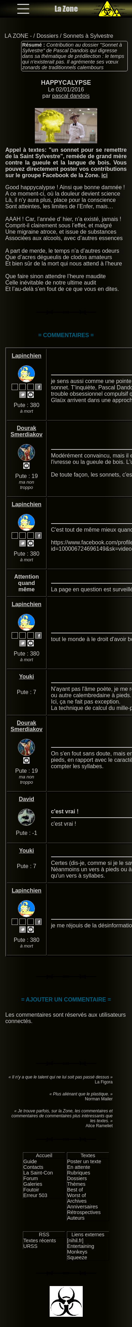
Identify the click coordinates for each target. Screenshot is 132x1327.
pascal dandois (71, 96)
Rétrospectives (84, 1212)
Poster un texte (84, 1161)
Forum (30, 1178)
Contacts (33, 1167)
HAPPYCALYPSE (66, 82)
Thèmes (76, 1184)
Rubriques (78, 1173)
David (26, 799)
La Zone (66, 8)
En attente (78, 1167)
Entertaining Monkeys (80, 1249)
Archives (77, 1201)
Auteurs (76, 1218)
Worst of (76, 1195)
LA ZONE (17, 36)
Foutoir (31, 1189)
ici (104, 175)
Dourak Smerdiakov (27, 431)
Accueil (44, 1155)
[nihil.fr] (75, 1240)
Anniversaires (82, 1206)
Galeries (32, 1184)
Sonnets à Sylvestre (88, 36)
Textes (88, 1155)
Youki (26, 677)
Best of (75, 1189)
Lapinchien (26, 356)
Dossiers (47, 36)
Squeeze (77, 1257)
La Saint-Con (38, 1173)
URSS (30, 1246)
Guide (30, 1161)
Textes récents (39, 1240)
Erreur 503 (35, 1195)
